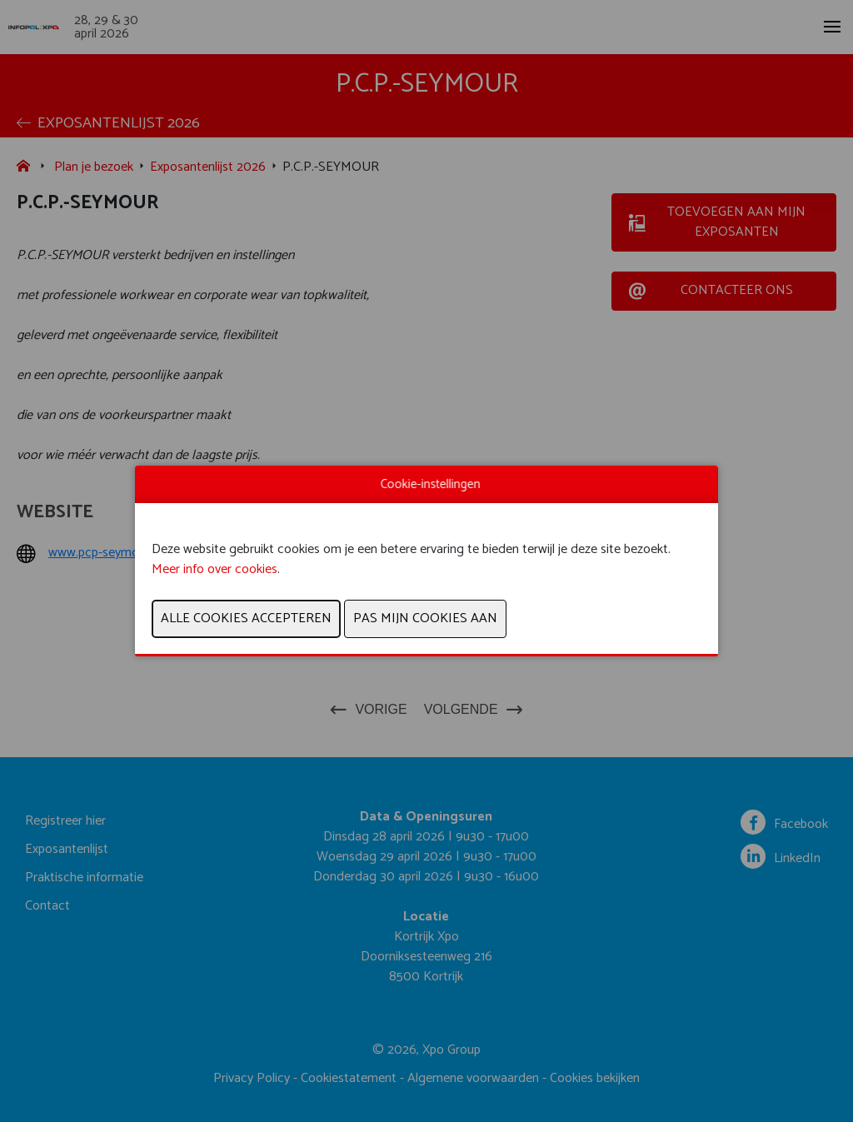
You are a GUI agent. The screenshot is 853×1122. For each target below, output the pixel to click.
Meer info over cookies (214, 569)
